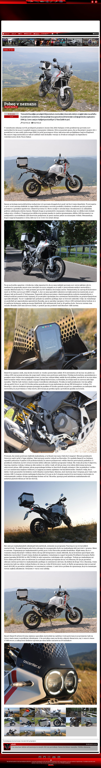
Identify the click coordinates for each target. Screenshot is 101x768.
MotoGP (27, 34)
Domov (6, 34)
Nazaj (95, 34)
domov (6, 50)
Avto (14, 34)
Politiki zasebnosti (65, 763)
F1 (20, 34)
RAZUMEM (51, 764)
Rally (36, 34)
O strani (44, 34)
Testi (12, 50)
